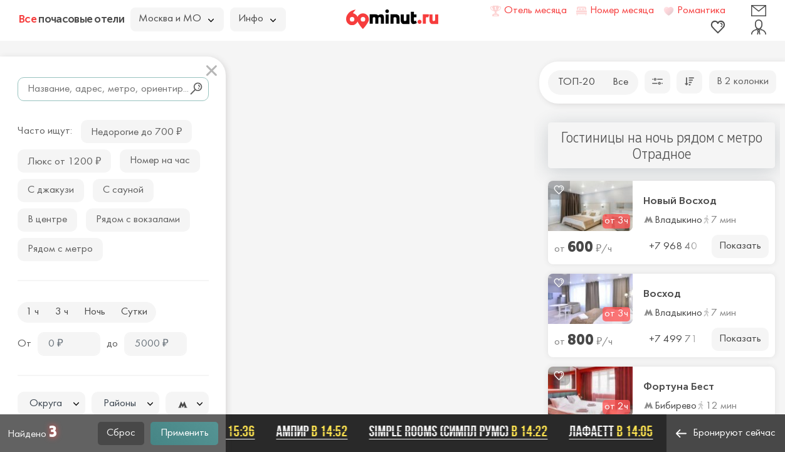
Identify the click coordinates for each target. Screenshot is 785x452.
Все (620, 82)
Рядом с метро (60, 249)
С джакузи (51, 190)
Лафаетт (614, 431)
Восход (662, 294)
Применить (185, 433)
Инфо (257, 19)
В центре (47, 220)
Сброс (121, 433)
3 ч (61, 312)
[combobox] (51, 404)
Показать (740, 246)
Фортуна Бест (678, 387)
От (24, 344)
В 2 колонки (743, 82)
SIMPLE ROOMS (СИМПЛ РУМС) (461, 431)
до (112, 344)
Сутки (134, 312)
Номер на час (160, 161)
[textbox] (51, 404)
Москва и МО (176, 19)
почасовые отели (71, 19)
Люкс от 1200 (64, 160)
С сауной (123, 190)
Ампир (315, 431)
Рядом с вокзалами (138, 220)
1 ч (32, 312)
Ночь (94, 312)
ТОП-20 (576, 82)
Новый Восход (680, 201)
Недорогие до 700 (136, 130)
